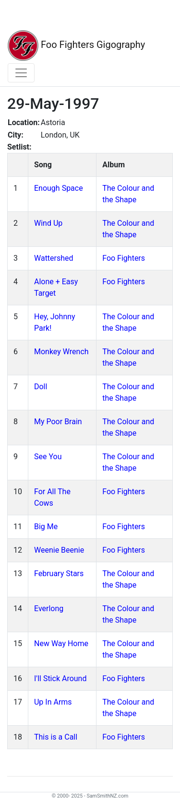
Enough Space (58, 188)
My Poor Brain (58, 421)
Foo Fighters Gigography (76, 45)
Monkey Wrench (61, 351)
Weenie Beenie (59, 550)
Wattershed (53, 258)
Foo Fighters (123, 258)
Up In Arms (53, 702)
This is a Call (55, 737)
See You (47, 456)
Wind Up (48, 223)
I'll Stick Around (60, 678)
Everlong (48, 608)
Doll (40, 386)
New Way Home (61, 643)
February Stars (59, 573)
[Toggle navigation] (21, 72)
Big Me (46, 526)
